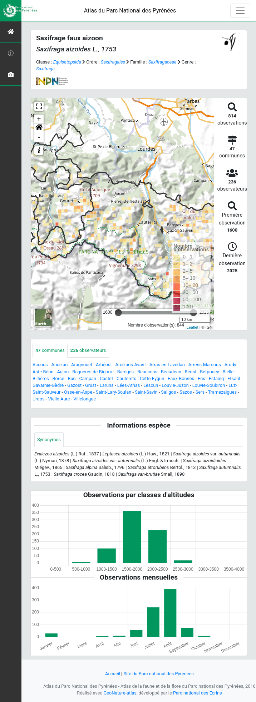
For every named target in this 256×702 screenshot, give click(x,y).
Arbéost (104, 364)
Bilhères (41, 378)
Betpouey (209, 371)
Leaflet (192, 327)
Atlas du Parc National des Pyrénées (130, 10)
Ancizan (59, 364)
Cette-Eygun (152, 378)
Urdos (39, 398)
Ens (201, 378)
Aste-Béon (43, 371)
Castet (106, 378)
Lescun (150, 385)
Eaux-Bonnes (181, 378)
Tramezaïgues (222, 392)
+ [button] (39, 119)
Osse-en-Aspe (78, 392)
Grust (90, 385)
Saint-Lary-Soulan (113, 392)
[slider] (118, 312)
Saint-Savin (146, 392)
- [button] (39, 137)
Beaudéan (171, 371)
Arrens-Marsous (204, 364)
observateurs (88, 350)
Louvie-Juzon (175, 385)
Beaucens (147, 371)
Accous (40, 364)
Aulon (63, 371)
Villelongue (84, 398)
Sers (200, 392)
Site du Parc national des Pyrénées (158, 673)
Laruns (107, 385)
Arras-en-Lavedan (167, 364)
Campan (87, 378)
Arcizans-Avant (130, 364)
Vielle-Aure (59, 398)
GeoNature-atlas (120, 693)
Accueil (112, 673)
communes (50, 350)
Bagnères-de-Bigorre (93, 371)
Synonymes (49, 439)
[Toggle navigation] (240, 11)
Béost (191, 371)
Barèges (125, 371)
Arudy (230, 364)
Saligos (168, 392)
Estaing (216, 378)
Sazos (185, 392)
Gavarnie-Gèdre (48, 385)
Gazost (74, 385)
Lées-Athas (128, 385)
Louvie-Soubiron (208, 385)
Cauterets (126, 378)
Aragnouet (81, 364)
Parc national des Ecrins (197, 693)
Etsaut (233, 378)
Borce (58, 378)
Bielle (227, 371)
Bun (71, 378)
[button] (39, 128)
